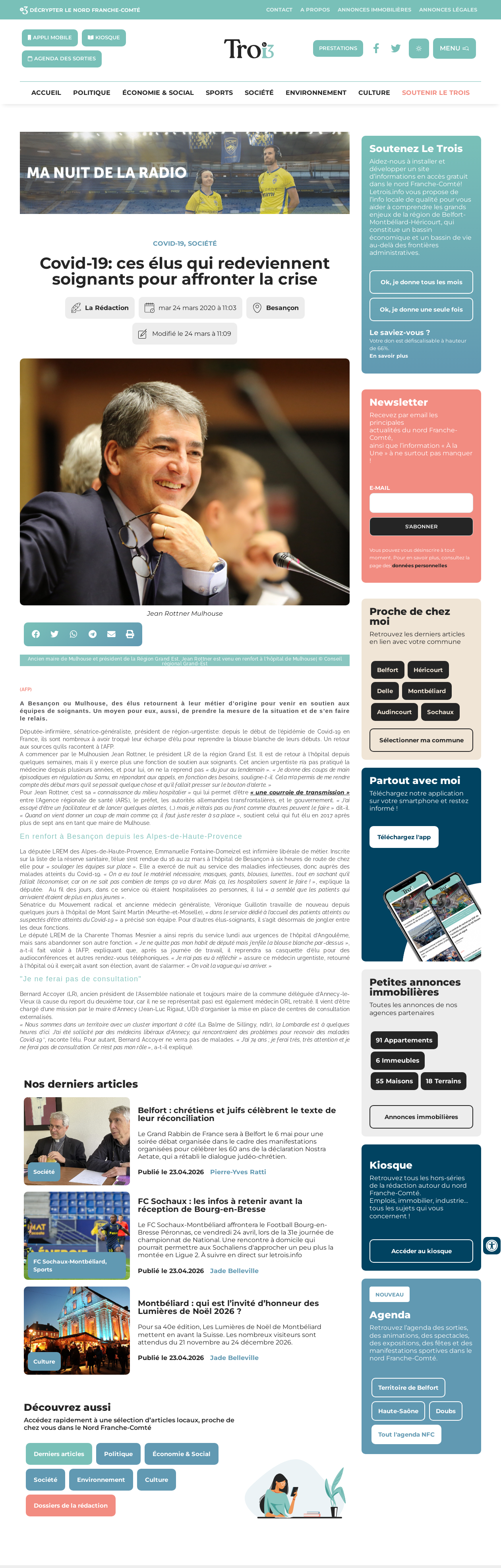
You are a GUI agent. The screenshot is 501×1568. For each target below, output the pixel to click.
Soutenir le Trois (436, 93)
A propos (315, 9)
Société (259, 93)
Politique (91, 93)
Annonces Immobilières (374, 9)
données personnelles (419, 565)
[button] (36, 634)
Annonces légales (448, 9)
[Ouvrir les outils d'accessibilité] (492, 1245)
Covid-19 (168, 243)
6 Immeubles (398, 1060)
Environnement (316, 93)
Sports (219, 93)
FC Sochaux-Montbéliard (69, 1261)
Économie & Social (158, 93)
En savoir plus (388, 356)
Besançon (282, 308)
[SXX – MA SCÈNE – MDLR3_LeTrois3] (185, 212)
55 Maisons (394, 1081)
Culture (374, 93)
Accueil (46, 93)
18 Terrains (443, 1081)
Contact (279, 9)
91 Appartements (404, 1040)
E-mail (379, 487)
